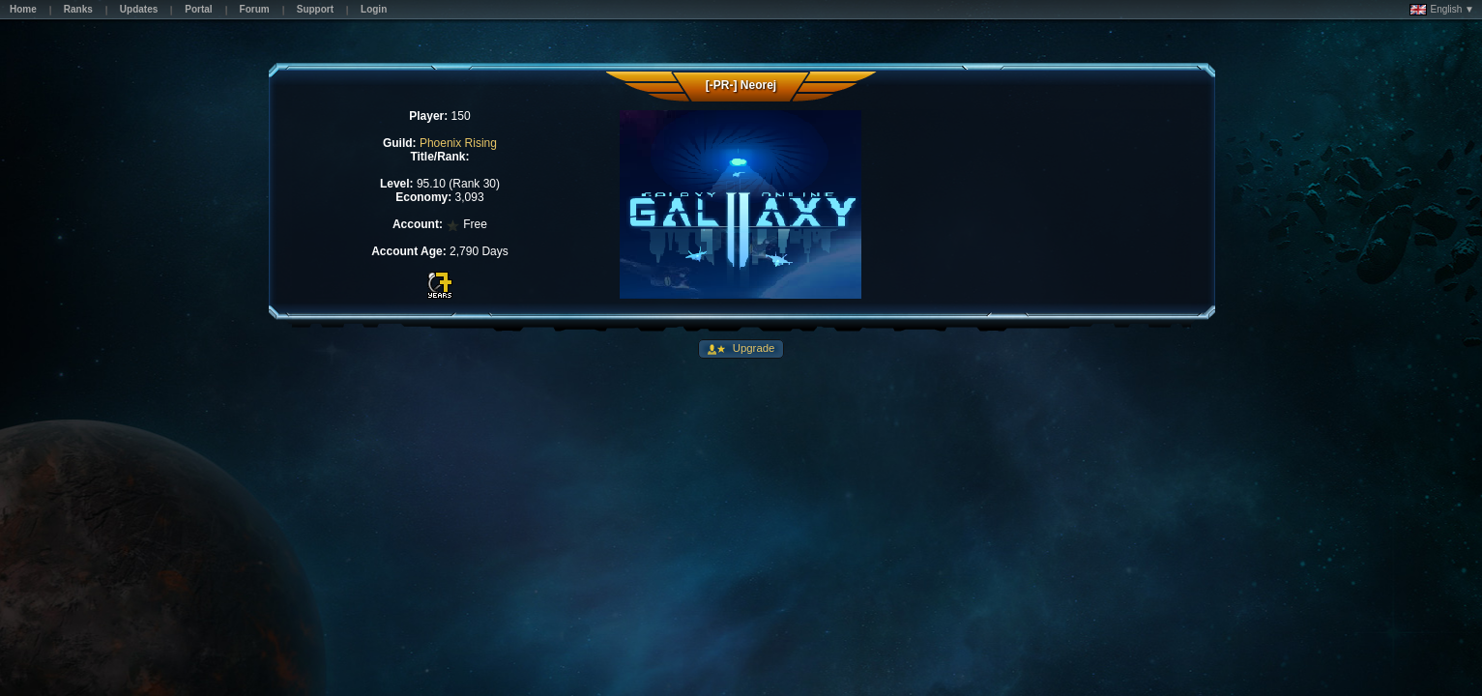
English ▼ (1441, 9)
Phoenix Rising (458, 143)
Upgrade (752, 348)
